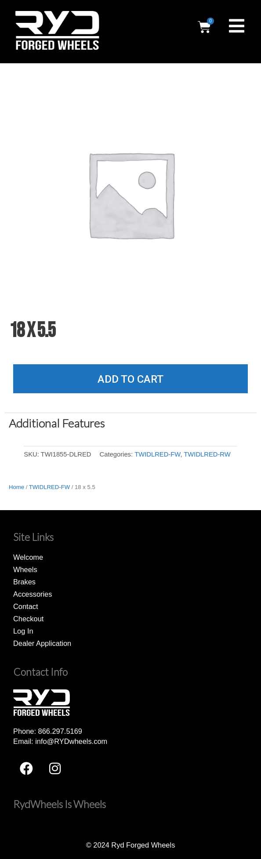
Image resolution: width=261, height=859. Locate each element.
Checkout (28, 619)
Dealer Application (42, 643)
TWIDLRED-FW (157, 454)
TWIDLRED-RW (207, 454)
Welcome (28, 557)
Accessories (32, 594)
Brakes (24, 582)
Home (16, 487)
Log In (23, 631)
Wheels (25, 569)
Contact (25, 606)
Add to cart (130, 379)
